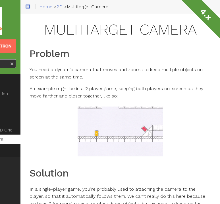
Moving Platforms (26, 121)
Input (14, 185)
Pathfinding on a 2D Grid (33, 130)
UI (11, 197)
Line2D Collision (25, 148)
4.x (205, 14)
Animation (20, 174)
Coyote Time (22, 111)
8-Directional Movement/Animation (31, 90)
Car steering (21, 77)
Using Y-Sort (21, 102)
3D (12, 163)
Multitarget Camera (28, 139)
